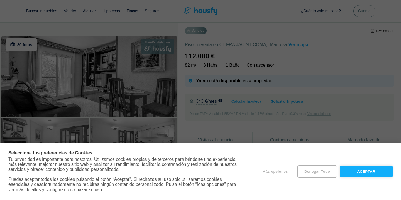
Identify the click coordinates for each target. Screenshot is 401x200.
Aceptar (366, 171)
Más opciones (275, 171)
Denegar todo (317, 171)
